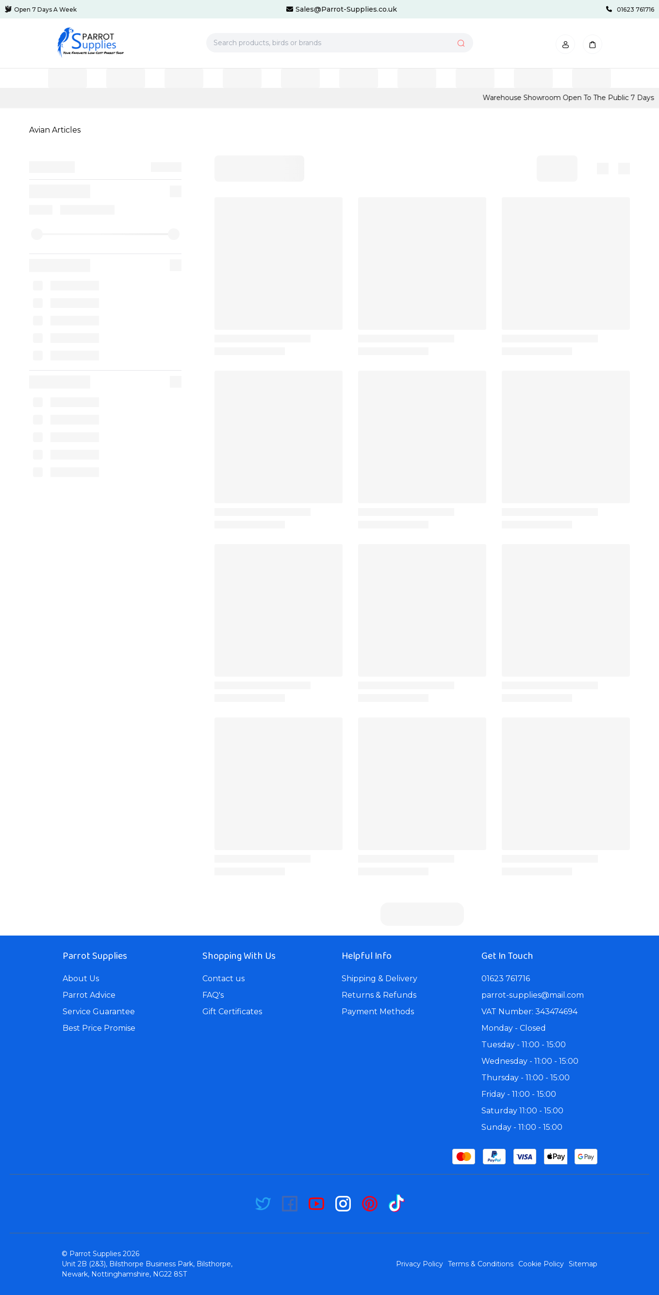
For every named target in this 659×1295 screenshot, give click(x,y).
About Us (81, 978)
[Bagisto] (90, 42)
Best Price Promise (99, 1028)
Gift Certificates (232, 1011)
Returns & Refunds (379, 995)
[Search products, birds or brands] (339, 42)
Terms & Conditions (480, 1264)
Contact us (223, 978)
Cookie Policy (541, 1264)
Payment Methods (378, 1011)
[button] (565, 44)
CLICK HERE (138, 97)
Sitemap (583, 1264)
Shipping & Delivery (379, 978)
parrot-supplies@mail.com (532, 995)
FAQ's (213, 995)
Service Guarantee (99, 1011)
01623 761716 (505, 978)
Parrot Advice (89, 995)
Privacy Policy (419, 1264)
